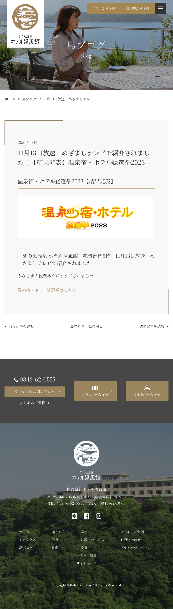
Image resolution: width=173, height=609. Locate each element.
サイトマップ (86, 563)
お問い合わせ (130, 539)
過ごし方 (58, 531)
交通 (84, 547)
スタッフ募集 (86, 555)
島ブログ (29, 98)
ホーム (10, 98)
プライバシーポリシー (137, 547)
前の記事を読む (21, 326)
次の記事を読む (151, 326)
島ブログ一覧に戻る (86, 326)
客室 (84, 531)
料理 (55, 547)
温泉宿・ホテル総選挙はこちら (47, 290)
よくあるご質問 (132, 531)
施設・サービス (93, 539)
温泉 (55, 539)
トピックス (27, 539)
